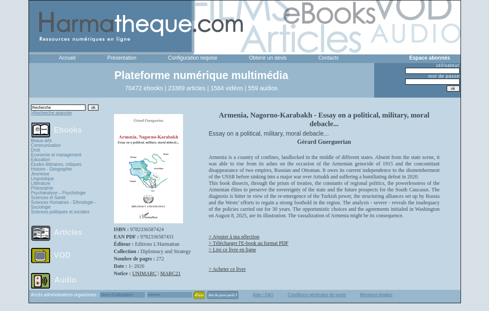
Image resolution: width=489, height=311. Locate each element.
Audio (65, 279)
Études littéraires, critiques (56, 164)
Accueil (67, 58)
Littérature (40, 183)
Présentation (121, 58)
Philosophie (42, 188)
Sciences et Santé (48, 197)
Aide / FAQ (262, 294)
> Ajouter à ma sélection (234, 237)
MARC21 (170, 273)
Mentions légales (376, 294)
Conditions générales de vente (316, 294)
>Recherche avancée (51, 113)
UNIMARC (144, 273)
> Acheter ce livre (227, 269)
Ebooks (68, 129)
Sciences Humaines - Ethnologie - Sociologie (63, 204)
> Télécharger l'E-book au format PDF (249, 243)
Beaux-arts (41, 140)
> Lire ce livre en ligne (232, 250)
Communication (46, 145)
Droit (35, 150)
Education (40, 159)
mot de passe (443, 76)
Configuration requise (192, 58)
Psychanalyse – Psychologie (58, 192)
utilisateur (448, 65)
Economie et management (56, 154)
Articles (68, 232)
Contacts (328, 58)
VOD (62, 255)
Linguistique (42, 178)
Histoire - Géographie (51, 169)
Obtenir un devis (268, 58)
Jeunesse (40, 173)
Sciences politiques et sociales (60, 211)
